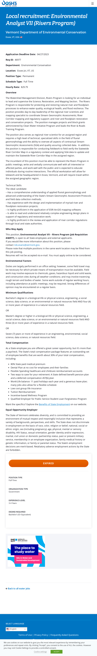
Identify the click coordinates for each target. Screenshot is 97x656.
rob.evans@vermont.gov (26, 244)
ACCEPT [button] (56, 652)
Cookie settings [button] (40, 651)
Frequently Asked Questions (64, 634)
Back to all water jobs (18, 588)
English (11, 629)
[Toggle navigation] (92, 3)
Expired (48, 463)
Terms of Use (25, 634)
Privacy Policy (41, 634)
